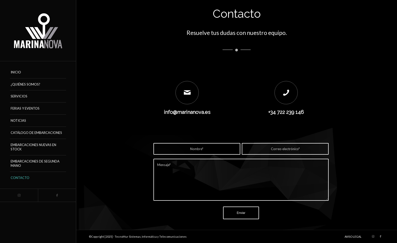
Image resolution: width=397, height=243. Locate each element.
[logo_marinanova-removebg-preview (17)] (38, 30)
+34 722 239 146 (286, 112)
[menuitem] (38, 72)
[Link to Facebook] (57, 195)
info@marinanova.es (187, 112)
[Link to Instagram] (19, 195)
